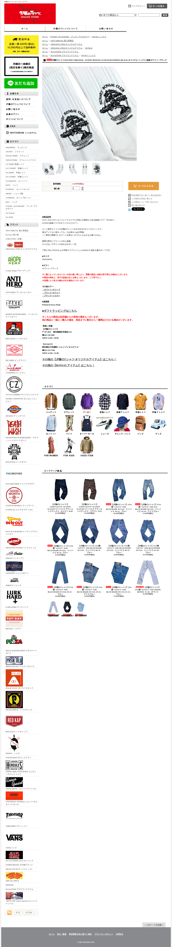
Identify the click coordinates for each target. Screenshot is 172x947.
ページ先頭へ (154, 924)
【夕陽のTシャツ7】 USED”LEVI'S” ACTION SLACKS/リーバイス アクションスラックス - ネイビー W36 (60, 494)
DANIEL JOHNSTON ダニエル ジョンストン (21, 400)
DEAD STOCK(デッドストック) (19, 869)
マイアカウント (138, 6)
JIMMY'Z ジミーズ (14, 581)
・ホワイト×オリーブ (51, 290)
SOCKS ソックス (99, 37)
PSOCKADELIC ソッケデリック (19, 701)
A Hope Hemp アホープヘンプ (18, 262)
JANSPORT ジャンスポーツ (17, 567)
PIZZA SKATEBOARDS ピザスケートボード (21, 643)
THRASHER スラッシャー (17, 817)
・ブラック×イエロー (51, 296)
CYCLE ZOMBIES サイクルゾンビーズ (22, 386)
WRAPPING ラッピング (16, 147)
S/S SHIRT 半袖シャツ (15, 173)
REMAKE (10, 885)
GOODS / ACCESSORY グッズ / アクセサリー (21, 207)
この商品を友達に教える (142, 199)
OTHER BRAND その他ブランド (19, 865)
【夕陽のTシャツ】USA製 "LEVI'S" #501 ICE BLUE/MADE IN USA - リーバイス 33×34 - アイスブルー (148, 494)
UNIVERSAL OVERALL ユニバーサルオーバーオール (21, 798)
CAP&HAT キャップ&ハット (18, 198)
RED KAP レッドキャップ (16, 723)
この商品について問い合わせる (145, 202)
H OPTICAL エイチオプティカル (19, 510)
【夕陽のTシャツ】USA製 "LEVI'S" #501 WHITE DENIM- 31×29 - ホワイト (148, 576)
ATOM (29, 912)
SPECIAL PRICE (14, 877)
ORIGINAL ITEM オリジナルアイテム (21, 246)
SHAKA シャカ (14, 744)
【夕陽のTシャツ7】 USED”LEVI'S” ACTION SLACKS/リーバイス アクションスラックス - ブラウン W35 (89, 494)
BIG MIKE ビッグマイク (16, 351)
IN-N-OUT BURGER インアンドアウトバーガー (22, 524)
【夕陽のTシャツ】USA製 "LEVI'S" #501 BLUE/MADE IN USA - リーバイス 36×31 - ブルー (119, 536)
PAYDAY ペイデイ (14, 620)
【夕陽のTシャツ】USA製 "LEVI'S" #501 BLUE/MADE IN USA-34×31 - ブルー (60, 577)
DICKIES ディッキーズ (15, 410)
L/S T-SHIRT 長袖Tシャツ (17, 168)
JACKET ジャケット (16, 152)
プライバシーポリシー (103, 934)
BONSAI (89, 48)
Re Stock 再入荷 (12, 235)
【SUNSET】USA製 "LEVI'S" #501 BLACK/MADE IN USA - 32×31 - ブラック (67, 609)
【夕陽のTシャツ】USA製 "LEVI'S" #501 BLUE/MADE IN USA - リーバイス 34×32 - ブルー (119, 494)
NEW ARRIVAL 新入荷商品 (17, 231)
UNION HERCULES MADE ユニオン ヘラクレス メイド (21, 767)
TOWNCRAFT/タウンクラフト (18, 758)
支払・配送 (61, 934)
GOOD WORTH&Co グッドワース (20, 497)
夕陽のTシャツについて (65, 28)
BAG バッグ (11, 202)
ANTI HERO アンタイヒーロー (18, 283)
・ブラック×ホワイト (51, 293)
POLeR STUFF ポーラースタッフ (19, 679)
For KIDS (9, 217)
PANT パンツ (12, 185)
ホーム (24, 28)
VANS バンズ (14, 839)
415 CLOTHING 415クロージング (19, 856)
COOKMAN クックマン (15, 368)
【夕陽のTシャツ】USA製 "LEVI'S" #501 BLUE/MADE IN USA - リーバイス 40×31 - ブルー (89, 536)
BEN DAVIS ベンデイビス (16, 330)
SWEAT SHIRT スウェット (17, 156)
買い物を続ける (138, 205)
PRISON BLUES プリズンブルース (20, 661)
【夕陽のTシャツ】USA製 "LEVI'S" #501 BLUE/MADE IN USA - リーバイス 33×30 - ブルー (148, 536)
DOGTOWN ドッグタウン (16, 453)
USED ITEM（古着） (14, 239)
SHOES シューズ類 (14, 194)
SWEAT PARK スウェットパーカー (21, 160)
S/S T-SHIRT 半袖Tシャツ (17, 177)
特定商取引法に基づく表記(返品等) (146, 195)
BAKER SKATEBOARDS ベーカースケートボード (21, 306)
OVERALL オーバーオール (18, 189)
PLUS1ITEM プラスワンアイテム (19, 889)
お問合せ (106, 28)
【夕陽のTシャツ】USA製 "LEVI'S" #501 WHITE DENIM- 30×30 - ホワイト (53, 609)
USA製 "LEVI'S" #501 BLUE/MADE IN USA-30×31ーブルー (81, 609)
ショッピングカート (157, 6)
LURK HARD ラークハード (17, 598)
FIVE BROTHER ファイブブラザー (20, 475)
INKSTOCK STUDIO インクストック (21, 543)
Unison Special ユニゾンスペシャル (21, 783)
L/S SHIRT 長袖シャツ (15, 164)
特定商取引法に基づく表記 (80, 934)
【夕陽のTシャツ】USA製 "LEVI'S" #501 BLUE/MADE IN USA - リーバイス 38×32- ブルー (60, 536)
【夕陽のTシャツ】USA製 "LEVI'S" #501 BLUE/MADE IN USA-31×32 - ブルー (119, 577)
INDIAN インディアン (15, 555)
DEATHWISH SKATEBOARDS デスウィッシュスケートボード (22, 430)
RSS (18, 912)
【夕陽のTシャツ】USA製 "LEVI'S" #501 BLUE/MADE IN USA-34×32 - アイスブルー (89, 577)
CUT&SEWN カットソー (17, 181)
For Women (10, 213)
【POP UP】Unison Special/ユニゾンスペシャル (21, 898)
